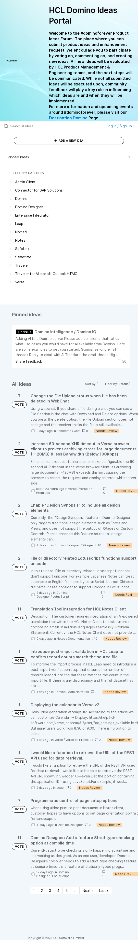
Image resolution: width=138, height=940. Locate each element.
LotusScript (60, 596)
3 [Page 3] (50, 890)
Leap (60, 787)
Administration (78, 692)
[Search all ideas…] (38, 126)
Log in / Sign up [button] (120, 126)
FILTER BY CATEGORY (26, 173)
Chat (77, 431)
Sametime (64, 431)
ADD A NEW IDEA (68, 140)
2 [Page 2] (42, 890)
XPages (88, 545)
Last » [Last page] (104, 890)
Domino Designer (67, 545)
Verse (72, 489)
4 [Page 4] (58, 890)
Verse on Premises (79, 740)
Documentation (79, 638)
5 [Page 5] (66, 890)
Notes (61, 638)
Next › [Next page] (88, 890)
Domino (60, 692)
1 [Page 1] (34, 890)
